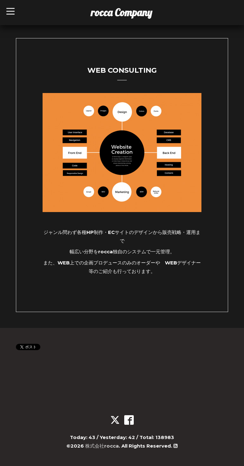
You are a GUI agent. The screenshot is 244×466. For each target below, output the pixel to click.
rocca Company (121, 12)
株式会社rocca (102, 446)
